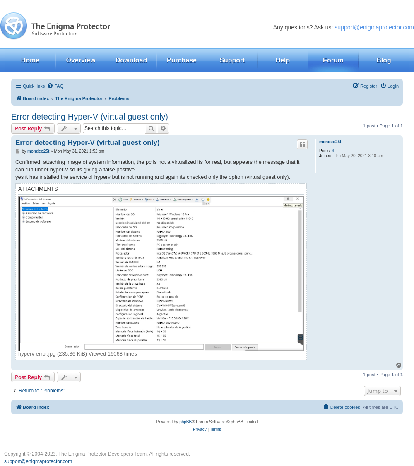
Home (30, 60)
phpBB (185, 422)
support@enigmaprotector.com (374, 27)
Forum (333, 60)
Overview (80, 60)
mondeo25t (330, 141)
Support (232, 60)
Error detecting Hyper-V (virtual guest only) (89, 116)
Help (283, 60)
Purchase (182, 60)
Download (131, 60)
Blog (383, 60)
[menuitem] (55, 86)
